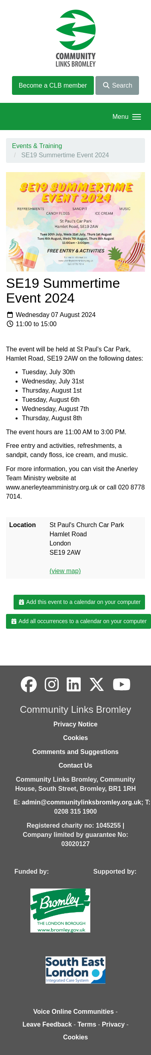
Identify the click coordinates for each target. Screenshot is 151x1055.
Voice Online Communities (73, 1011)
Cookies (75, 737)
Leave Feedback (47, 1024)
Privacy (113, 1024)
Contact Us (75, 765)
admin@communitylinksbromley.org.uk (81, 802)
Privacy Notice (75, 724)
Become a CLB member (53, 85)
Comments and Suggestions (75, 751)
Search (117, 85)
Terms (86, 1024)
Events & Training (37, 145)
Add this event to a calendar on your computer (79, 602)
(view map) (65, 571)
